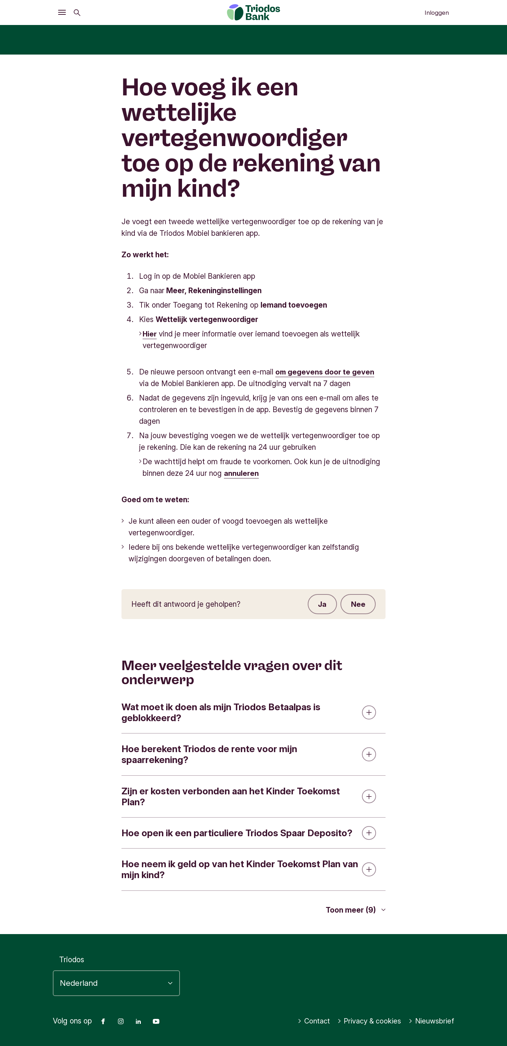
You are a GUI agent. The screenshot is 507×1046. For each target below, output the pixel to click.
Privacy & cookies (366, 1021)
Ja (322, 604)
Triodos (71, 959)
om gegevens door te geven (325, 371)
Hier (150, 333)
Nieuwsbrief (430, 1021)
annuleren (241, 473)
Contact (309, 1021)
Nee (358, 604)
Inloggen (437, 12)
